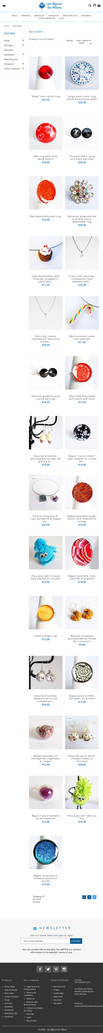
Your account (60, 980)
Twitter (48, 969)
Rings (14, 15)
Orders (57, 990)
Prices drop (10, 986)
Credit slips (59, 993)
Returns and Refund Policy (31, 1003)
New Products (11, 990)
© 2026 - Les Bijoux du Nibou (52, 1029)
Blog (61, 18)
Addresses (58, 996)
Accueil (9, 33)
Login (28, 1017)
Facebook (40, 969)
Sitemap (30, 1014)
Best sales (9, 993)
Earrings (25, 15)
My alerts (58, 1003)
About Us (30, 998)
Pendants (86, 15)
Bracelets (39, 15)
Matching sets (70, 15)
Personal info (59, 986)
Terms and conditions (30, 994)
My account (31, 1020)
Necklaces (53, 15)
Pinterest (56, 969)
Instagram (64, 969)
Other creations (46, 18)
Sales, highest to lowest (84, 42)
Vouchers (58, 1000)
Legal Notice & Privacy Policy (31, 987)
